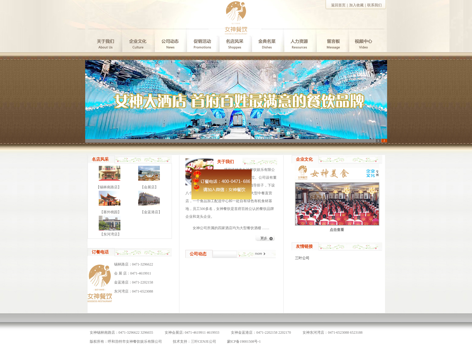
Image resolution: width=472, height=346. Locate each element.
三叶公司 (302, 258)
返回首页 (338, 5)
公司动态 (198, 254)
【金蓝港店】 (151, 212)
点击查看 (337, 230)
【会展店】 (149, 187)
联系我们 (374, 5)
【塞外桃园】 (110, 212)
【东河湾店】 (110, 234)
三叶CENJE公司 (203, 341)
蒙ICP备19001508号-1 (244, 341)
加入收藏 (356, 5)
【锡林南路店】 (108, 187)
